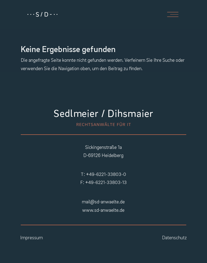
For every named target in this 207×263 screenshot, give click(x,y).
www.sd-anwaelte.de (103, 210)
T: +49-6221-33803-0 (103, 174)
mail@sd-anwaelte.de (103, 201)
